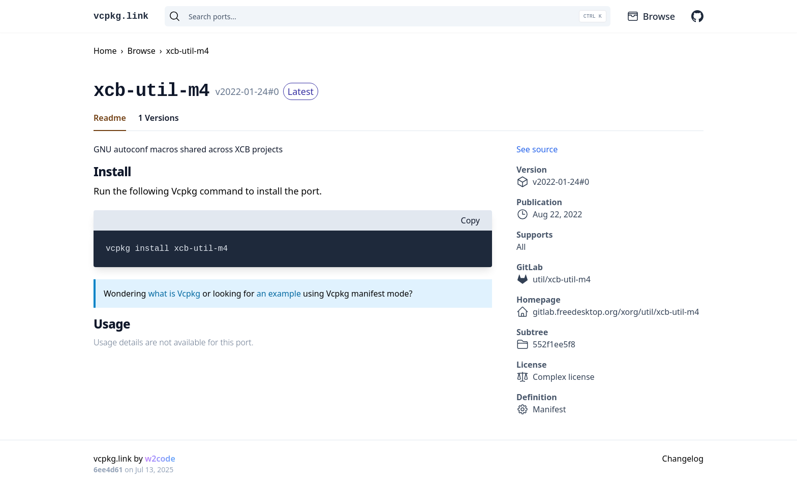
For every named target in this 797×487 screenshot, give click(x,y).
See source (537, 149)
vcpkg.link (121, 16)
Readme (110, 117)
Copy (470, 220)
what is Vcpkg (174, 293)
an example (279, 293)
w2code (160, 458)
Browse (651, 16)
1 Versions (158, 117)
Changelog (682, 458)
